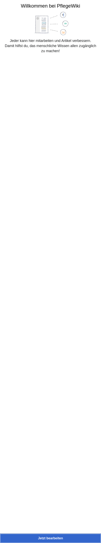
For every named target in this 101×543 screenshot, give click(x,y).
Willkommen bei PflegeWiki (50, 6)
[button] (50, 538)
